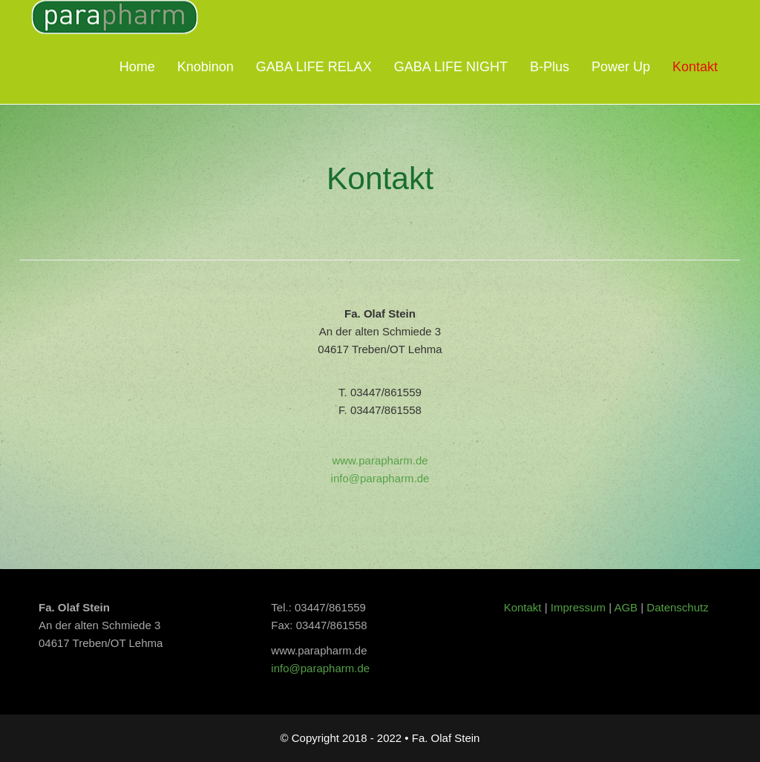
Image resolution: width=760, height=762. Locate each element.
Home (137, 66)
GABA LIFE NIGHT (451, 66)
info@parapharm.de (380, 478)
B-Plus (549, 66)
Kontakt (695, 66)
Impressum (580, 607)
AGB (626, 607)
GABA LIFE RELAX (314, 66)
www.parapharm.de (380, 460)
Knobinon (205, 66)
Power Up (621, 66)
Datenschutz (677, 607)
